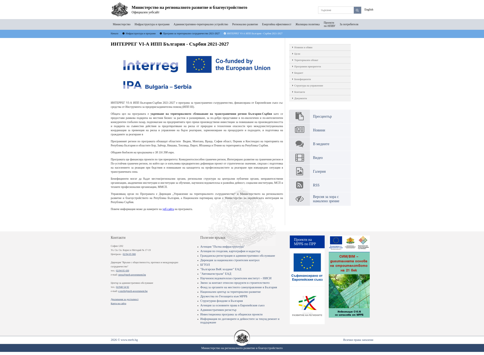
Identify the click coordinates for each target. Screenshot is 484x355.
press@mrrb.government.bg (132, 274)
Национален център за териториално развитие (230, 291)
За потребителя (349, 24)
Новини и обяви (303, 47)
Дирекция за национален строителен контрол (229, 260)
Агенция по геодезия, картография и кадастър (230, 251)
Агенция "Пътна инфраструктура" (222, 246)
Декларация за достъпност (124, 299)
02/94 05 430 (122, 270)
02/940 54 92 (122, 287)
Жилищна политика (308, 24)
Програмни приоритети (307, 66)
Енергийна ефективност (276, 24)
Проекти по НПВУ (330, 24)
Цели (297, 53)
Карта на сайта (118, 303)
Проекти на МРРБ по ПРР (305, 242)
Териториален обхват (306, 60)
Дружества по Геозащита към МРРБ (224, 296)
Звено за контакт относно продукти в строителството (235, 282)
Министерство (121, 24)
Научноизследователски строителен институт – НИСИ (236, 278)
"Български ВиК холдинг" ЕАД (220, 269)
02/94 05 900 (129, 254)
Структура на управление (308, 85)
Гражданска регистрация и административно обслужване (237, 255)
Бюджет (298, 72)
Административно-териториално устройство (201, 24)
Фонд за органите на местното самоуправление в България (238, 287)
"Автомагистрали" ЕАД (215, 273)
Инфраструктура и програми (152, 24)
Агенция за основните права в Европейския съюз (232, 305)
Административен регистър (218, 309)
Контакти (299, 91)
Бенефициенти (302, 79)
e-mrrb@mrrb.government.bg (132, 291)
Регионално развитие (245, 24)
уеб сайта (168, 209)
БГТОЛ (205, 264)
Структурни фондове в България (221, 300)
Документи (300, 98)
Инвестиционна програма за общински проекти (231, 314)
